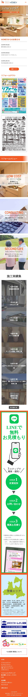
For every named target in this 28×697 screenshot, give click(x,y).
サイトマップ (4, 684)
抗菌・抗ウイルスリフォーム (7, 667)
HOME (2, 659)
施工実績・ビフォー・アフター (9, 675)
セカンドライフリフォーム (6, 666)
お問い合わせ (4, 688)
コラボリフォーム (5, 669)
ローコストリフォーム (5, 664)
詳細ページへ (14, 69)
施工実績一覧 (13, 407)
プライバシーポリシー (6, 682)
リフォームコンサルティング (8, 673)
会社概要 (3, 680)
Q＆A (2, 677)
